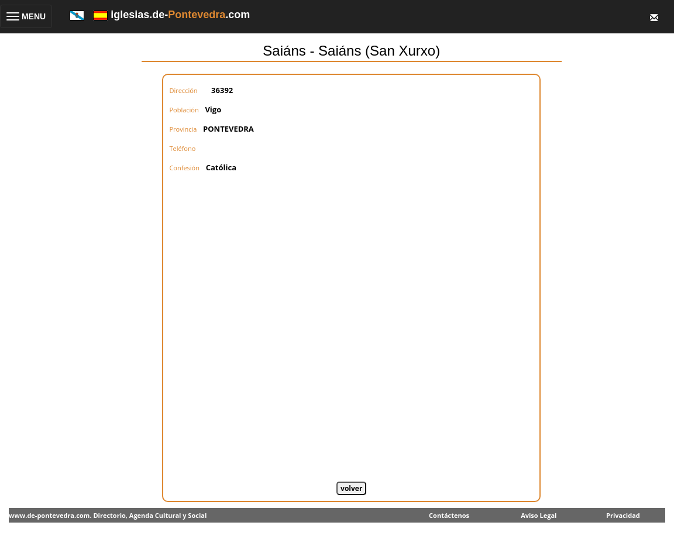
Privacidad (623, 515)
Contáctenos (449, 515)
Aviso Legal (538, 515)
